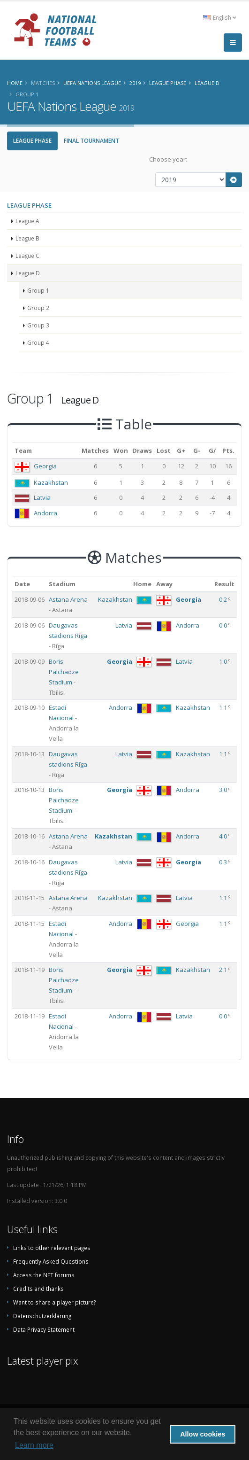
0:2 (223, 599)
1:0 (223, 661)
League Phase (32, 141)
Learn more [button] (34, 1445)
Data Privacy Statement (44, 1329)
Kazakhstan (51, 482)
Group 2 (38, 307)
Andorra (45, 513)
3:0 (223, 789)
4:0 (223, 836)
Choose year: (168, 159)
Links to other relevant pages (52, 1247)
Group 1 (38, 290)
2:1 (223, 969)
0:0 (223, 625)
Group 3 (38, 325)
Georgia (45, 466)
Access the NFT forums (44, 1275)
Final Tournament (91, 141)
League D (27, 273)
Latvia (42, 497)
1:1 (223, 707)
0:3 (223, 862)
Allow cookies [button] (202, 1434)
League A (27, 221)
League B (27, 238)
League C (27, 255)
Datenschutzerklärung (42, 1316)
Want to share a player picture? (54, 1302)
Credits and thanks (38, 1288)
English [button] (219, 17)
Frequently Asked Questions (51, 1261)
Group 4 (38, 342)
